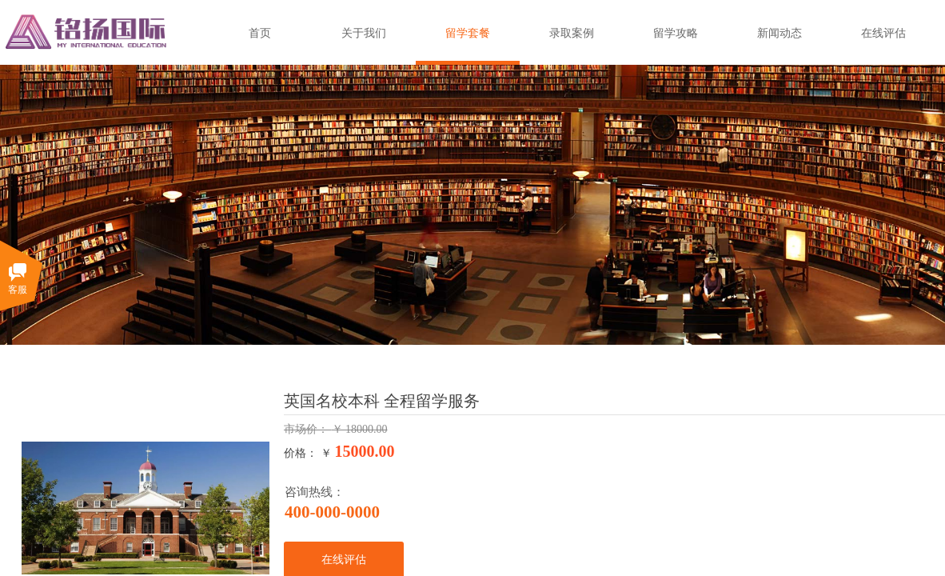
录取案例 (571, 33)
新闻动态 (779, 33)
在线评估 (883, 33)
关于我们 (363, 33)
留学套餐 (467, 33)
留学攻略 (675, 33)
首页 (260, 33)
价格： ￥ (308, 453)
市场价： (308, 429)
